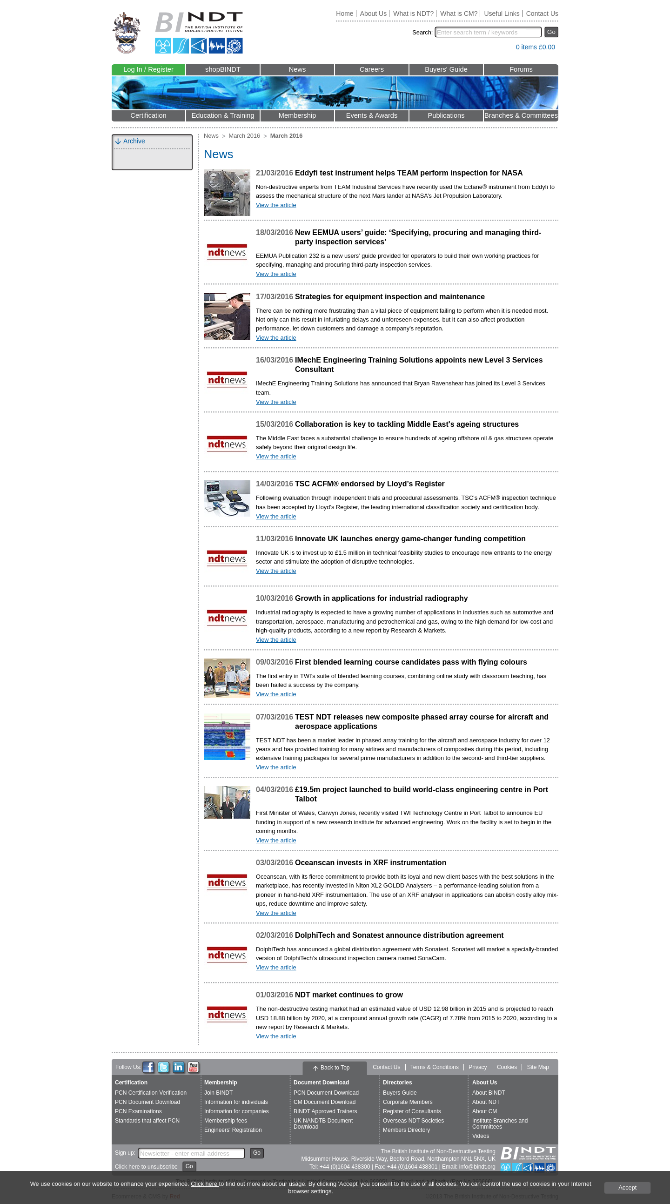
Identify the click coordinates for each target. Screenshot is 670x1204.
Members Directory (406, 1130)
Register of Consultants (412, 1111)
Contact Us (542, 13)
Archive (134, 141)
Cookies (507, 1067)
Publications (446, 115)
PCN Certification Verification (151, 1093)
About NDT (486, 1102)
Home (344, 13)
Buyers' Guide (446, 69)
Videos (480, 1136)
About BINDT (488, 1093)
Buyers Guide (400, 1093)
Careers (372, 69)
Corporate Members (408, 1102)
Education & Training (222, 115)
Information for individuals (236, 1102)
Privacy (478, 1067)
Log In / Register (148, 69)
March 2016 (245, 135)
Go (551, 31)
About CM (484, 1111)
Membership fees (225, 1120)
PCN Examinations (138, 1111)
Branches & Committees (521, 115)
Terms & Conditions (434, 1067)
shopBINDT (223, 69)
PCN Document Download (147, 1102)
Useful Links (501, 13)
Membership (297, 115)
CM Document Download (324, 1102)
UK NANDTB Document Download (323, 1123)
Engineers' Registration (233, 1130)
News (297, 69)
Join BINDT (218, 1093)
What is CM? (458, 13)
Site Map (538, 1067)
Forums (521, 69)
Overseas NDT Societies (413, 1120)
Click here (205, 1183)
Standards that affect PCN (147, 1120)
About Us (373, 13)
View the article (276, 205)
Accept (627, 1187)
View (504, 49)
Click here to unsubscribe (146, 1167)
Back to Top (335, 1067)
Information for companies (236, 1111)
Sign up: (125, 1153)
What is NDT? (413, 13)
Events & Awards (372, 115)
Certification (148, 115)
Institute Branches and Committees (500, 1123)
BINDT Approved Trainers (325, 1111)
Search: (422, 32)
